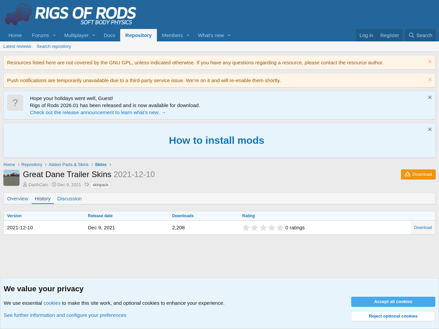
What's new (211, 35)
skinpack (100, 185)
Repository (138, 35)
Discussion (69, 198)
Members (172, 35)
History (43, 198)
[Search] (420, 35)
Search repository (54, 46)
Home (15, 35)
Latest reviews (17, 46)
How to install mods (216, 140)
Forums (40, 35)
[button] (54, 35)
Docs (109, 35)
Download (423, 227)
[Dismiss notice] (429, 62)
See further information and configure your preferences (65, 315)
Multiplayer (76, 35)
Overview (17, 198)
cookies (52, 303)
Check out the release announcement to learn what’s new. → (98, 112)
